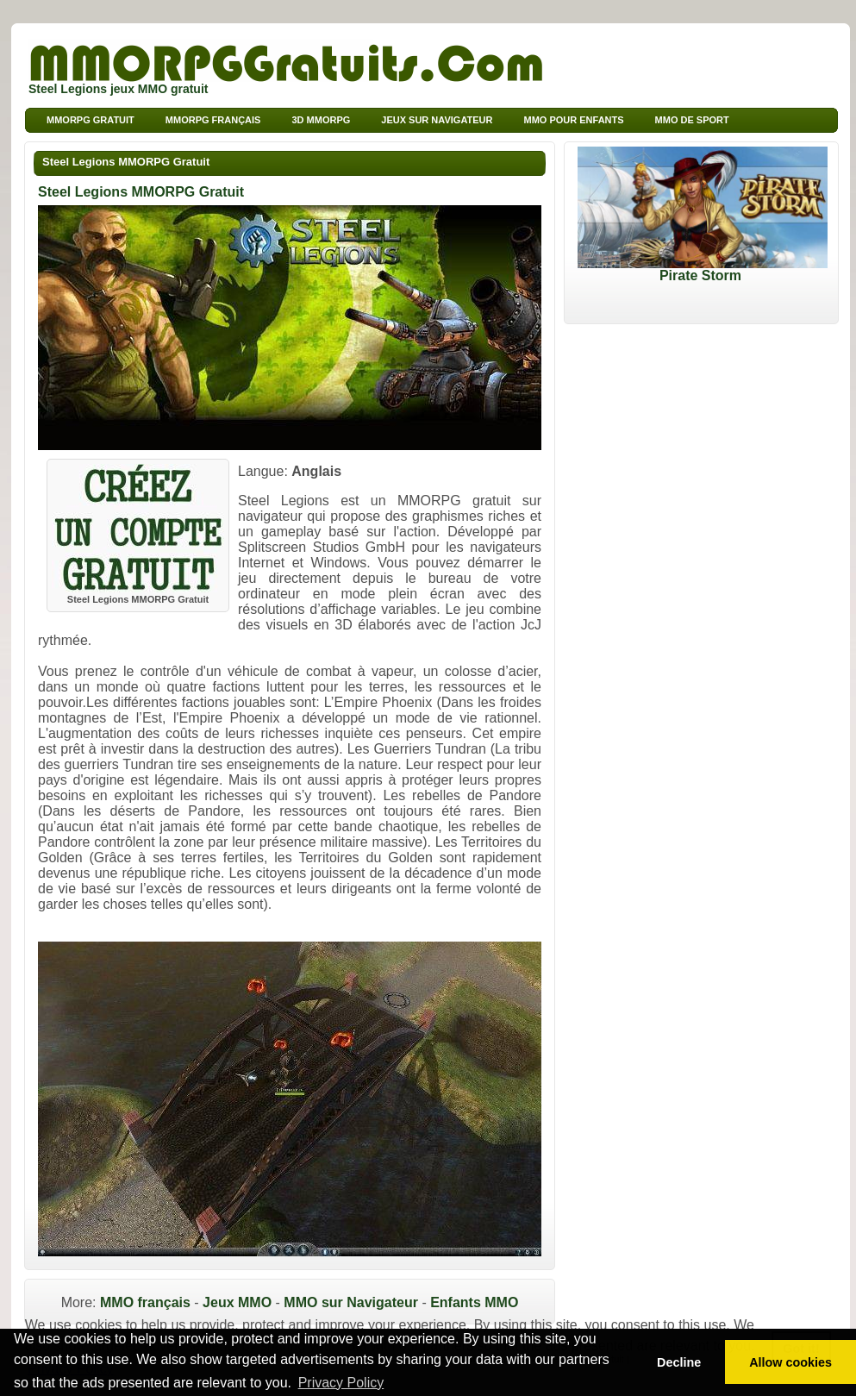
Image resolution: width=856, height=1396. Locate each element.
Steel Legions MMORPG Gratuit (125, 161)
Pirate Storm (703, 269)
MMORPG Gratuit (90, 120)
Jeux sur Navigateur (436, 120)
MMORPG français (213, 120)
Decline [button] (679, 1362)
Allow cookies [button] (790, 1362)
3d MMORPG (320, 120)
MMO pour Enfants (573, 120)
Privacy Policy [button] (341, 1382)
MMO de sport (692, 120)
